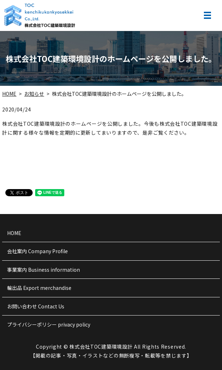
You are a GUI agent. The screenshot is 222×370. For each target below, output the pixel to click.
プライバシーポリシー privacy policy (48, 324)
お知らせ (34, 93)
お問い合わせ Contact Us (35, 306)
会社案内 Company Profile (37, 251)
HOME (9, 93)
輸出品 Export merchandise (39, 287)
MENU (207, 15)
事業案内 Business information (43, 269)
